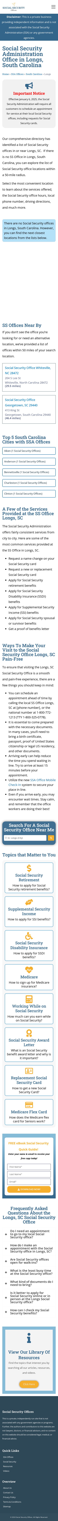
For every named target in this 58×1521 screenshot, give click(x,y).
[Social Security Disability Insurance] (29, 936)
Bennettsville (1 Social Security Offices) (26, 472)
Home (5, 74)
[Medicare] (29, 970)
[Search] (51, 838)
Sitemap (7, 1506)
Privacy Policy (9, 1497)
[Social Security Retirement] (29, 868)
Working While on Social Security (29, 1008)
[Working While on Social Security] (29, 999)
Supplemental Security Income (29, 911)
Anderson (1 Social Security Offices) (24, 461)
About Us (7, 1488)
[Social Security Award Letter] (29, 1033)
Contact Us (8, 1492)
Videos (6, 1471)
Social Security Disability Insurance (29, 945)
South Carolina (34, 74)
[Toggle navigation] (53, 7)
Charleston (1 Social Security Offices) (25, 483)
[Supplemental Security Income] (29, 902)
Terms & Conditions (12, 1501)
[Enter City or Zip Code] (25, 838)
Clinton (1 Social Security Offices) (23, 493)
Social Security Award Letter (29, 1042)
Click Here (29, 1384)
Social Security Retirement (29, 877)
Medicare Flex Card (29, 1111)
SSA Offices (17, 74)
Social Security (9, 1461)
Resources (8, 1466)
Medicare (29, 976)
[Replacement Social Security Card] (29, 1071)
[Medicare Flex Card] (29, 1105)
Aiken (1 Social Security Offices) (22, 451)
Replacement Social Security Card (29, 1080)
